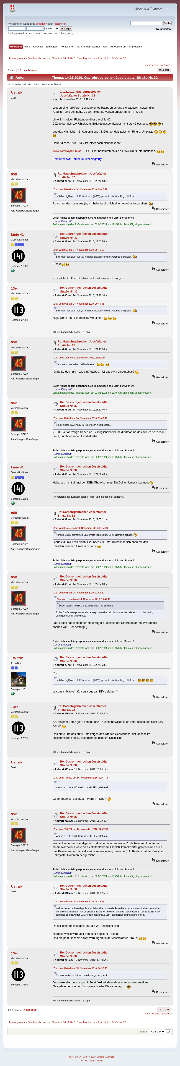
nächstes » (166, 65)
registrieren (60, 23)
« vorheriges (152, 65)
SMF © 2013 (89, 1057)
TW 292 (17, 658)
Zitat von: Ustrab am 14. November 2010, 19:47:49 (80, 189)
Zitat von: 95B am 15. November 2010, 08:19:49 (79, 901)
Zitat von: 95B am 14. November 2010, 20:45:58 (79, 250)
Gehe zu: (143, 1031)
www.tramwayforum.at (67, 151)
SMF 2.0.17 (75, 1057)
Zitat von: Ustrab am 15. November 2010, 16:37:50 (80, 968)
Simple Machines (105, 1057)
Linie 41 (17, 234)
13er (14, 288)
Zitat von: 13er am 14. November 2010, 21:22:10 (79, 357)
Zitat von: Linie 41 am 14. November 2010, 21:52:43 (81, 528)
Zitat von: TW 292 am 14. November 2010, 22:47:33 (81, 777)
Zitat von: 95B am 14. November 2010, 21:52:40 (79, 592)
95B (14, 174)
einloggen (41, 23)
